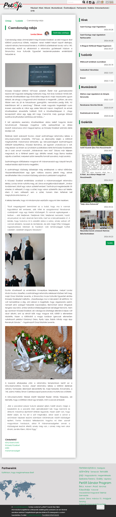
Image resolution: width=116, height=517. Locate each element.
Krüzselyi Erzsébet (12, 445)
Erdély (100, 478)
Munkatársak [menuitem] (56, 8)
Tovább (110, 243)
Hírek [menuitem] (41, 8)
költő (7, 448)
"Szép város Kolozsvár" (89, 204)
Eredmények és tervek (89, 113)
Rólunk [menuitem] (47, 8)
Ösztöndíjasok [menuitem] (70, 8)
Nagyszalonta (91, 475)
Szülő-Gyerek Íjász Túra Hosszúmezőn (95, 148)
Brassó (83, 78)
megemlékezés (104, 475)
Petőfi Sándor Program (95, 482)
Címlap (8, 21)
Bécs (81, 486)
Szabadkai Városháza (89, 70)
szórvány (84, 471)
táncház (102, 486)
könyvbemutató (12, 442)
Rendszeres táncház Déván (91, 105)
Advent (88, 486)
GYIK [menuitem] (33, 11)
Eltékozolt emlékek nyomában (93, 62)
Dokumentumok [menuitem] (102, 8)
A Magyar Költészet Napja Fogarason (95, 46)
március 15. (97, 498)
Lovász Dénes (36, 34)
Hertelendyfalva (87, 467)
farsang (82, 501)
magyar (107, 498)
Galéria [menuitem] (91, 8)
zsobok (82, 498)
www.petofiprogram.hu (20, 508)
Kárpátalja (84, 489)
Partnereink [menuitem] (81, 8)
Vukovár (94, 490)
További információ (50, 516)
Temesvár (95, 471)
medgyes (101, 468)
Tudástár (19, 21)
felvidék (104, 471)
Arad (95, 486)
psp (81, 475)
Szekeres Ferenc (87, 478)
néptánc (107, 479)
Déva (88, 498)
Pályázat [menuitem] (34, 8)
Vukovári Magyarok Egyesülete (92, 504)
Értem (100, 508)
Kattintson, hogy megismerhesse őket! (18, 472)
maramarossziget (12, 450)
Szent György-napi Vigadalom (93, 27)
